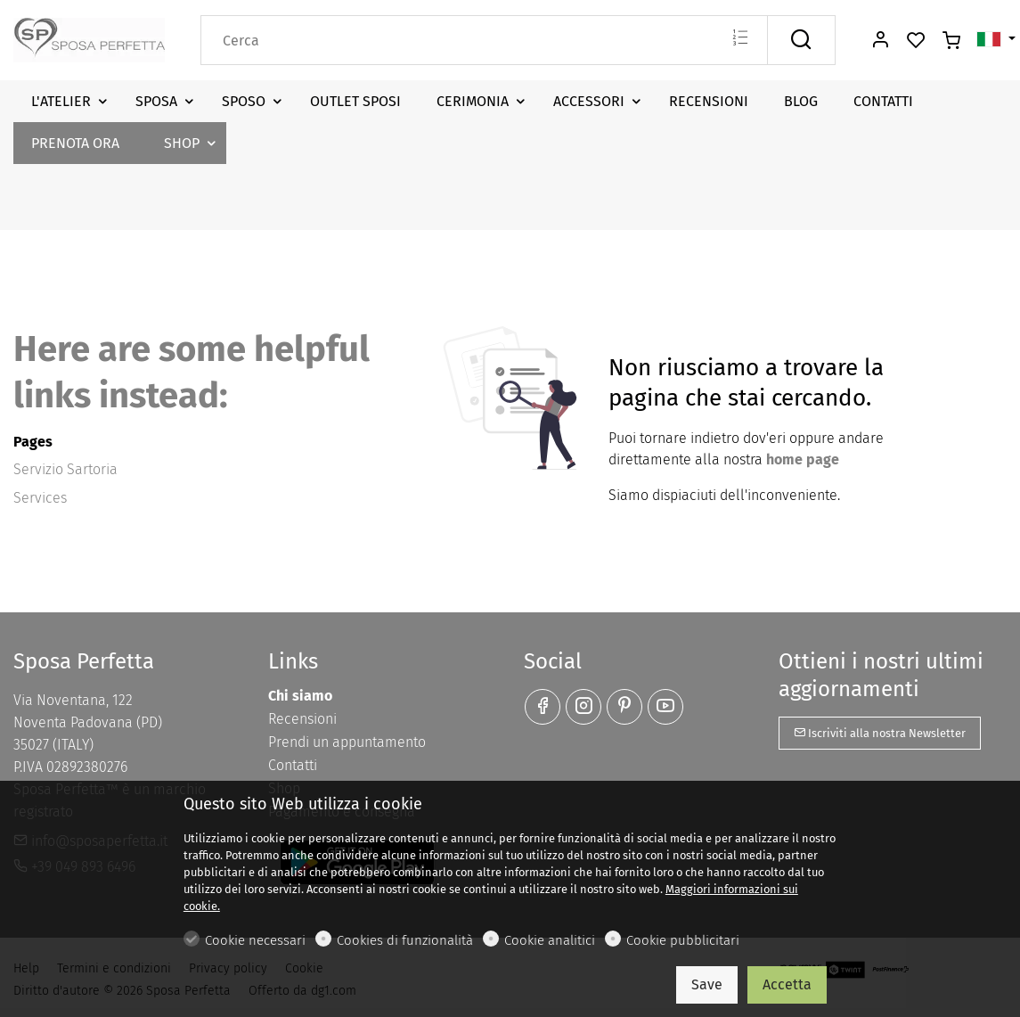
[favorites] (916, 41)
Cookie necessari (255, 940)
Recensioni (302, 718)
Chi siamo (300, 695)
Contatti (292, 765)
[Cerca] (801, 40)
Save (706, 984)
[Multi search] (739, 39)
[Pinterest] (624, 707)
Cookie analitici (549, 940)
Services (40, 497)
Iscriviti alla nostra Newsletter (880, 733)
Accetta (787, 984)
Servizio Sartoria (65, 469)
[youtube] (665, 707)
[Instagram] (583, 707)
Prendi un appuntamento (347, 742)
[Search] (484, 40)
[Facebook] (542, 707)
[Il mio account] (880, 41)
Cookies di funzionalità (405, 940)
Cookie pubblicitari (682, 940)
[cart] (951, 41)
